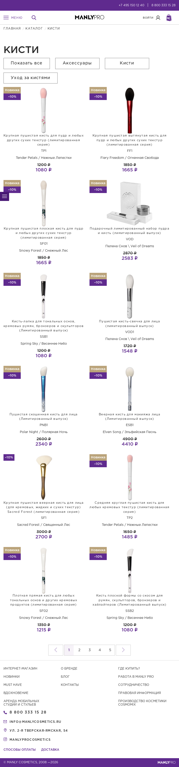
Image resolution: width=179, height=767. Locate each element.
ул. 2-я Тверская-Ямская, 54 (39, 731)
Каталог (34, 28)
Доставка (50, 750)
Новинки (11, 677)
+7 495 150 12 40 (131, 5)
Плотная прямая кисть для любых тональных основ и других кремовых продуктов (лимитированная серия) (43, 600)
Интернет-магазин (20, 668)
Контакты (70, 685)
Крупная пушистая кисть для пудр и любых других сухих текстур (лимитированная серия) (43, 140)
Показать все (27, 63)
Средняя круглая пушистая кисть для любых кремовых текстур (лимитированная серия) (129, 507)
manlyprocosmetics (30, 740)
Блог (65, 677)
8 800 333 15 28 (163, 5)
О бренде (69, 668)
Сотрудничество (133, 685)
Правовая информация (139, 693)
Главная (12, 28)
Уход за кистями (30, 78)
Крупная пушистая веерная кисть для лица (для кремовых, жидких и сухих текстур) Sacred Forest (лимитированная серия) (43, 507)
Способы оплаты (19, 750)
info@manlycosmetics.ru (36, 722)
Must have (12, 685)
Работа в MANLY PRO (136, 677)
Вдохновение (15, 693)
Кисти (127, 63)
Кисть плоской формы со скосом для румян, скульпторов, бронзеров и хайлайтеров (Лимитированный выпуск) (130, 600)
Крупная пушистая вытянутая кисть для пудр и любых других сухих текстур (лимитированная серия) (130, 140)
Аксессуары (77, 63)
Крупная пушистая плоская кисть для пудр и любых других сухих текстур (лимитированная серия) (43, 233)
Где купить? (129, 668)
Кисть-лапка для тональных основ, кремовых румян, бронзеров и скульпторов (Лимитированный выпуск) (43, 326)
